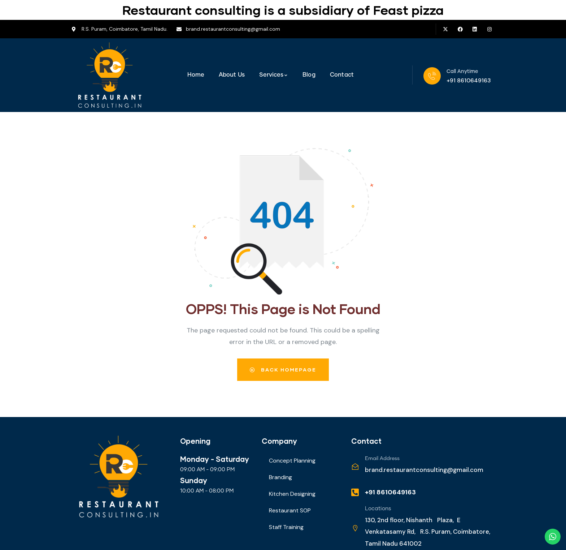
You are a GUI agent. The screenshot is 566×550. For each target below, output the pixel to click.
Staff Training (286, 527)
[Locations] (355, 528)
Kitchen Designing (292, 494)
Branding (280, 477)
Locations (378, 508)
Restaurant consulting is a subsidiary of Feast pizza (283, 9)
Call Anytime (462, 71)
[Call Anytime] (432, 76)
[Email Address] (355, 466)
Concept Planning (292, 460)
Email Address (382, 458)
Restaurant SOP (290, 510)
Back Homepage (283, 369)
